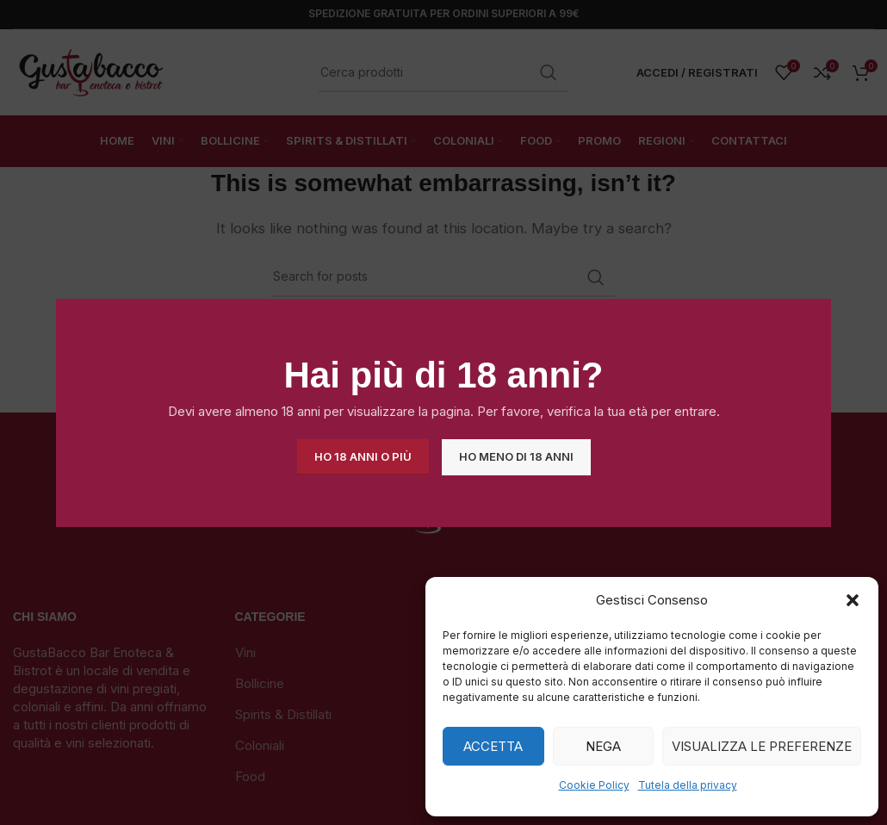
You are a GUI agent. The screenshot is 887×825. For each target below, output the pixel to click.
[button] (852, 600)
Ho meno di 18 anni (516, 456)
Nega (603, 746)
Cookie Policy (594, 784)
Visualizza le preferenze (762, 746)
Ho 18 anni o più (363, 456)
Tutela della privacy (687, 784)
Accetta (493, 746)
